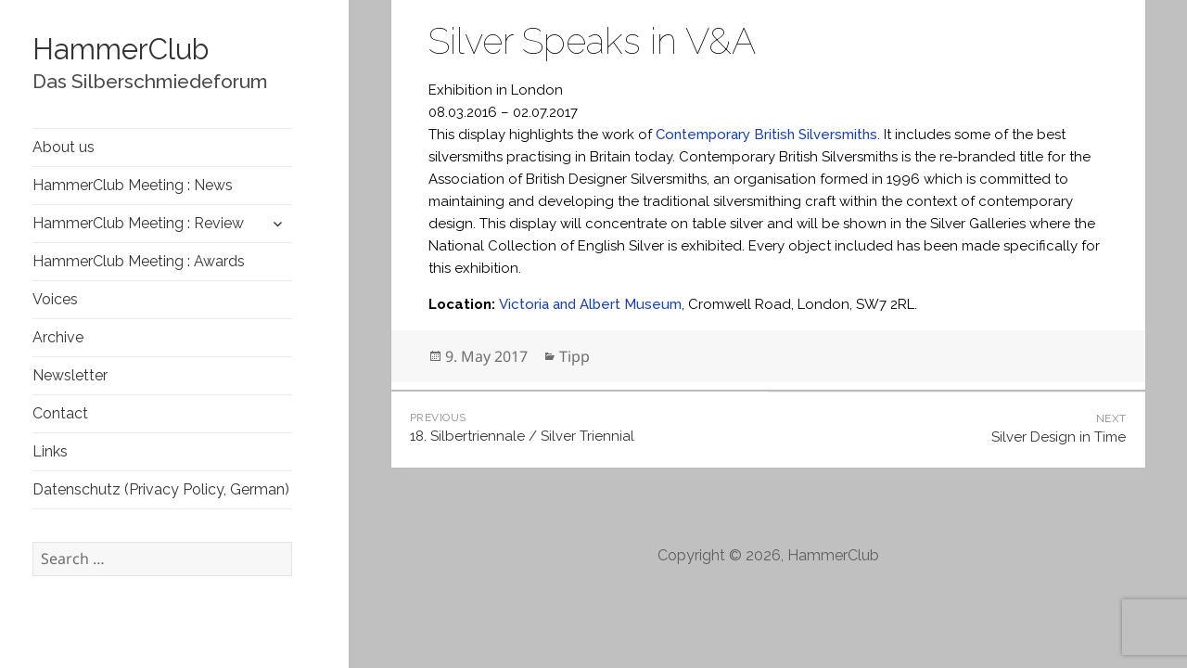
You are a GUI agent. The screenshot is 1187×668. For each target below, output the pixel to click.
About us (63, 147)
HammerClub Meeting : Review (138, 223)
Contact (60, 413)
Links (50, 451)
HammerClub (120, 49)
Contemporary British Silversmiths (766, 134)
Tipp (574, 356)
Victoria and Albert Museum (590, 304)
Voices (55, 299)
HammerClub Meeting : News (132, 185)
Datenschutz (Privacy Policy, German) (160, 489)
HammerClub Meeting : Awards (138, 261)
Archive (57, 337)
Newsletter (70, 375)
